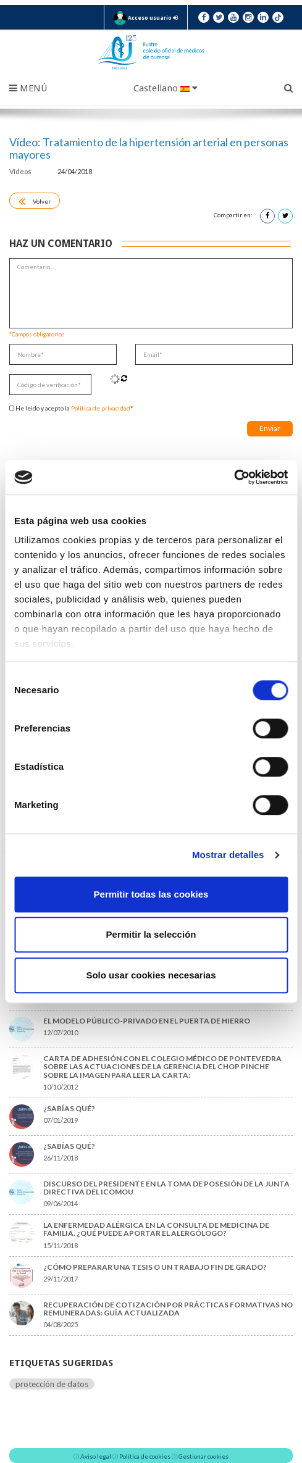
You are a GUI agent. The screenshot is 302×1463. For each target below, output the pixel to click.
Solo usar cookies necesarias (151, 975)
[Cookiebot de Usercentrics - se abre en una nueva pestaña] (234, 477)
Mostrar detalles (228, 854)
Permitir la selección (151, 934)
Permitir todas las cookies (151, 894)
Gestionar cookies (203, 1456)
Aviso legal (95, 1456)
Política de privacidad (100, 408)
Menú (28, 88)
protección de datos (51, 1384)
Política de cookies (144, 1456)
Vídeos (21, 171)
